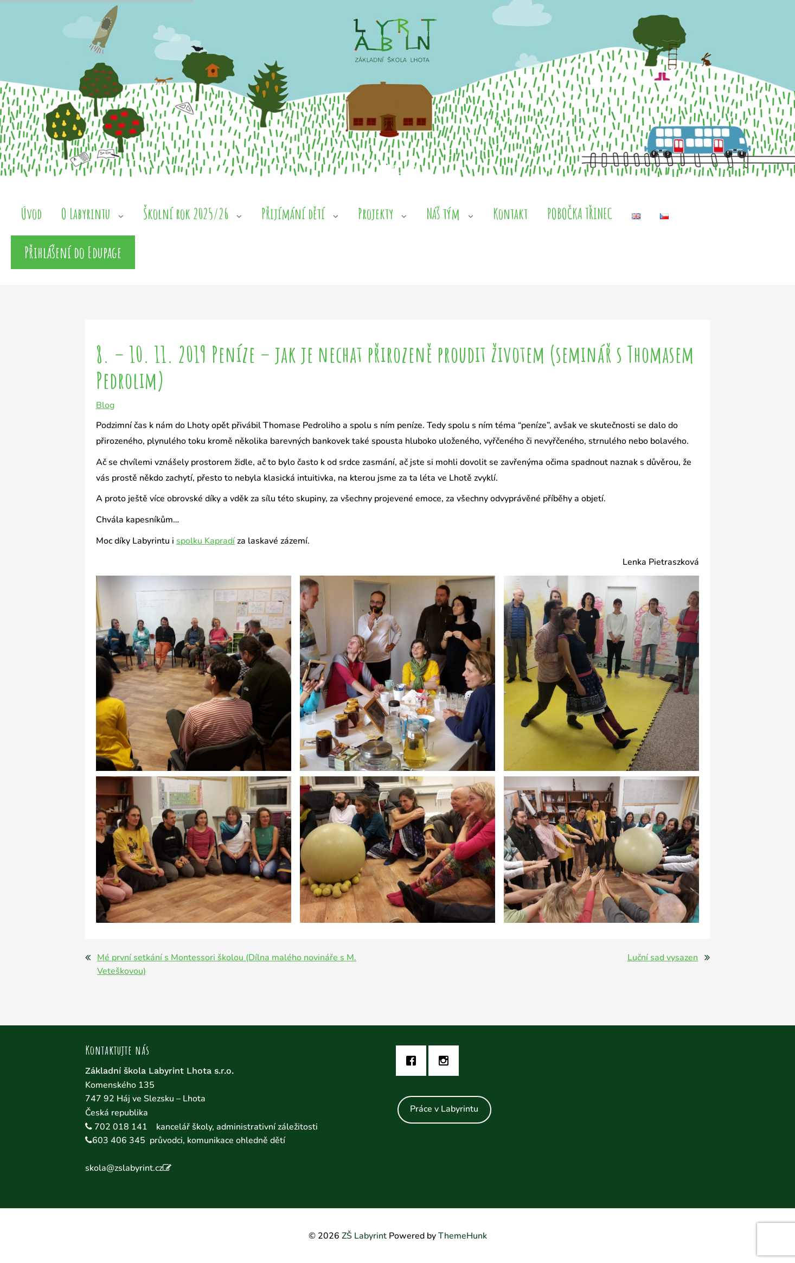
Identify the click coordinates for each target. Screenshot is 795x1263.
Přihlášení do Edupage (72, 252)
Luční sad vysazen (662, 958)
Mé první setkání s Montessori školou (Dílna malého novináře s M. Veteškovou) (226, 965)
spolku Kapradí (205, 541)
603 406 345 (118, 1140)
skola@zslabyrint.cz (124, 1168)
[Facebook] (414, 1060)
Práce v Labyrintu (444, 1109)
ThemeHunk (462, 1236)
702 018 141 (122, 1127)
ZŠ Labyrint (364, 1236)
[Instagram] (446, 1060)
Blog (105, 405)
